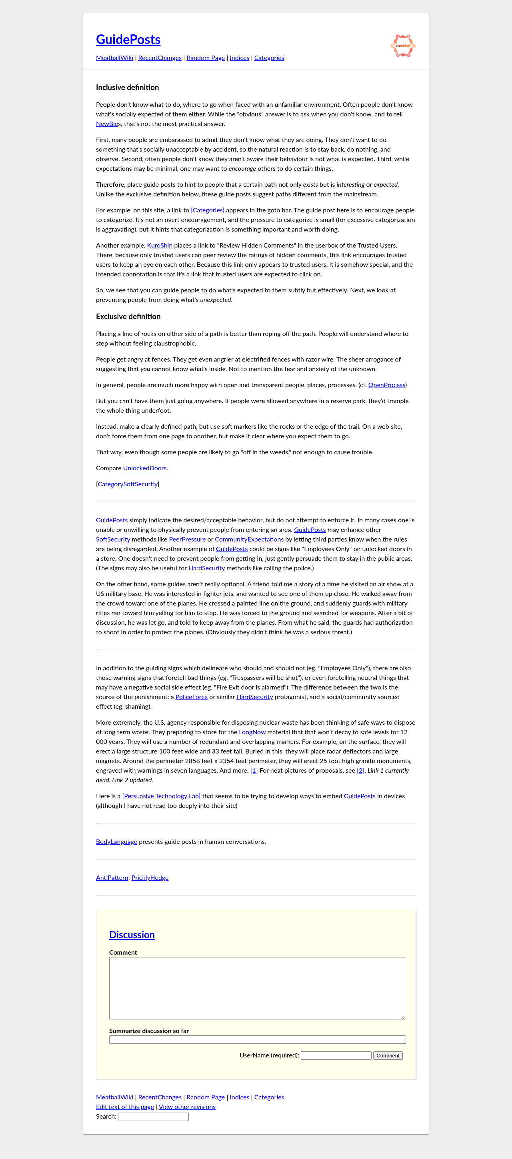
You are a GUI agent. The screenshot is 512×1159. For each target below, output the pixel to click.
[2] (360, 770)
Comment (123, 952)
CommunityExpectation (248, 539)
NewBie (107, 123)
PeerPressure (187, 539)
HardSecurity (206, 568)
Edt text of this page (125, 1118)
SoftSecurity (113, 539)
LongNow (252, 731)
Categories (269, 57)
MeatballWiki (114, 57)
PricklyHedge (150, 877)
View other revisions (187, 1118)
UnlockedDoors (145, 468)
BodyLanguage (116, 841)
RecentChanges (160, 57)
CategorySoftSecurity (128, 484)
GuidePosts (128, 39)
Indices (239, 57)
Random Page (205, 57)
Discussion (132, 934)
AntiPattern (112, 877)
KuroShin (160, 245)
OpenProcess (386, 384)
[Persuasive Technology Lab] (161, 795)
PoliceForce (192, 696)
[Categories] (207, 210)
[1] (254, 770)
